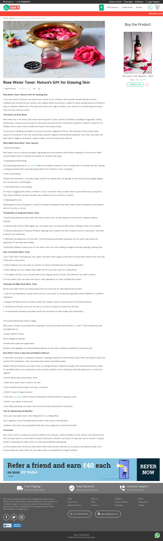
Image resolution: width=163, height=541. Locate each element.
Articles (139, 7)
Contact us (95, 505)
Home (70, 499)
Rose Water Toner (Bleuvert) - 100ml (138, 76)
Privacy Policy (143, 502)
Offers (93, 502)
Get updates (119, 505)
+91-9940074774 (79, 514)
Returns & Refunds (74, 505)
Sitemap (141, 505)
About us (94, 499)
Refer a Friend (73, 502)
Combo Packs (127, 7)
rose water (31, 165)
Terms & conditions (122, 502)
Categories (118, 499)
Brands (140, 499)
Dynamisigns (90, 537)
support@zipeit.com (108, 514)
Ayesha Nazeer (10, 89)
